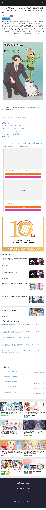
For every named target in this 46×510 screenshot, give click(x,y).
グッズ (3, 436)
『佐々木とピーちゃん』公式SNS (11, 131)
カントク (17, 143)
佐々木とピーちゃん (30, 143)
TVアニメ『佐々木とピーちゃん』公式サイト (14, 128)
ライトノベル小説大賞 (5, 415)
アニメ (11, 15)
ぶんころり (23, 143)
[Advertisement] (23, 360)
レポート (26, 435)
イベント (30, 435)
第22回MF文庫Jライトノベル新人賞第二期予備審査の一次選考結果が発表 (14, 296)
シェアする (6, 18)
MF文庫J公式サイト (7, 136)
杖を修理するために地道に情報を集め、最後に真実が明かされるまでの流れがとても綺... (21, 324)
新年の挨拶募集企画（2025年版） (10, 376)
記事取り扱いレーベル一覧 (23, 492)
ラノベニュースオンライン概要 (23, 488)
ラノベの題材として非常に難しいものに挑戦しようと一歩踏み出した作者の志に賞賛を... (21, 344)
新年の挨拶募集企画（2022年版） (10, 392)
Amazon (22, 174)
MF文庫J (12, 143)
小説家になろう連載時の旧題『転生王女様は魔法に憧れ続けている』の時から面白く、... (21, 337)
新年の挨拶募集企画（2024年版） (10, 381)
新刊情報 (26, 416)
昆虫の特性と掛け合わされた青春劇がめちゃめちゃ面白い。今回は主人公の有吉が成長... (21, 350)
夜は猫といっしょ (39, 143)
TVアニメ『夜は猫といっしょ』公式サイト (13, 125)
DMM (23, 177)
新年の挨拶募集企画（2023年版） (10, 387)
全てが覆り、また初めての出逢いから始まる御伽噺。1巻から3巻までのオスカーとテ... (20, 331)
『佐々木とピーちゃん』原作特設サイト (12, 134)
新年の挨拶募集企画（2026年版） (10, 371)
